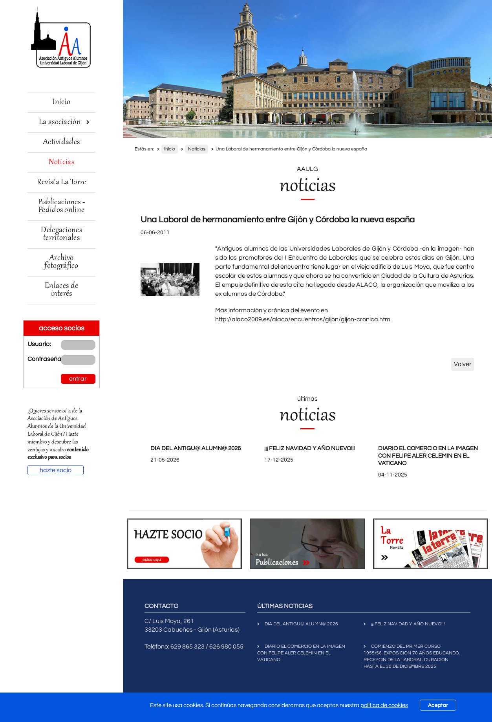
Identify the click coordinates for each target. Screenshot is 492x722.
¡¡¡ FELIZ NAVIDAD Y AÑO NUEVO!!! (309, 448)
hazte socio (55, 470)
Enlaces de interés (61, 290)
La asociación (64, 122)
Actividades (61, 142)
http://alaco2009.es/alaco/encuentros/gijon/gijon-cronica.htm (302, 319)
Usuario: (38, 344)
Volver (463, 364)
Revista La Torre (61, 182)
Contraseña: (38, 359)
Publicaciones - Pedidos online (61, 206)
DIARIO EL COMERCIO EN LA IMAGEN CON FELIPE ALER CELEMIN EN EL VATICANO (428, 455)
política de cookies (384, 705)
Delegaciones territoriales (61, 234)
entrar (78, 379)
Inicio (61, 102)
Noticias (61, 162)
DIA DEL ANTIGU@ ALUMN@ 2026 (195, 448)
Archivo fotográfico (61, 262)
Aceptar (438, 705)
